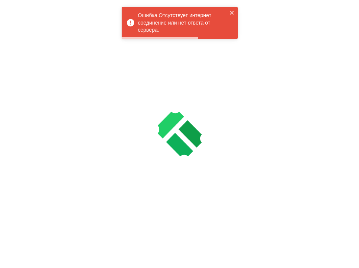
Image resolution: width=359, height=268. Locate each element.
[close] (232, 13)
